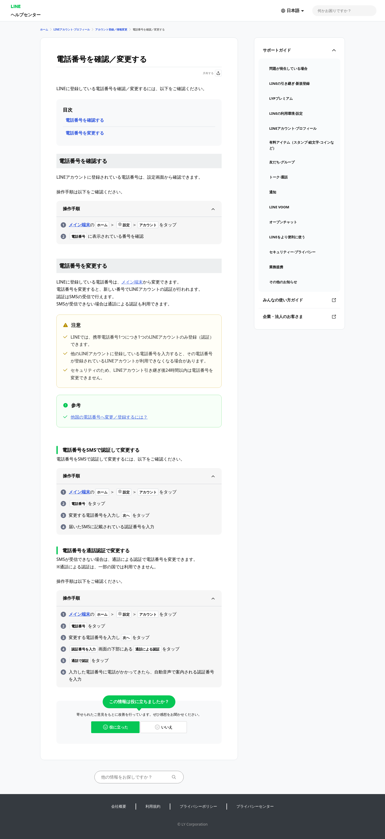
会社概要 (118, 806)
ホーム (44, 29)
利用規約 (152, 806)
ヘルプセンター (26, 14)
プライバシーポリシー (198, 806)
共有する (212, 73)
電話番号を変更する (85, 133)
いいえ (163, 727)
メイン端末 (79, 225)
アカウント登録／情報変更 (111, 29)
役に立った (115, 727)
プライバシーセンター (255, 806)
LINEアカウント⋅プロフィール (71, 29)
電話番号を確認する (85, 120)
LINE (16, 6)
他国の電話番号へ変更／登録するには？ (109, 417)
